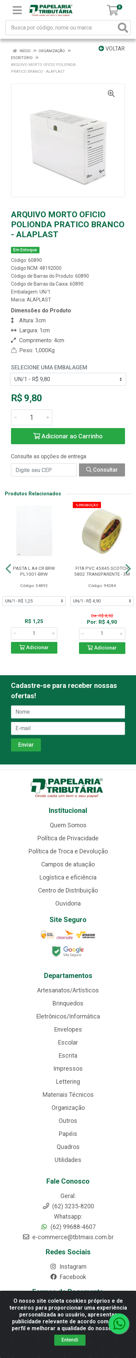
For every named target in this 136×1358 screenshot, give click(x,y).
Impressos (68, 1068)
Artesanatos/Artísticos (68, 990)
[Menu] (17, 10)
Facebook (68, 1277)
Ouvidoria (68, 903)
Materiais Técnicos (68, 1094)
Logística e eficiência (68, 877)
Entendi (69, 1340)
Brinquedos (68, 1003)
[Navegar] (8, 569)
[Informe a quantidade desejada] (31, 417)
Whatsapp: (68, 1216)
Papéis (68, 1133)
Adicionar (34, 648)
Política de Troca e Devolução (68, 851)
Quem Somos (68, 825)
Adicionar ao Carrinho (68, 436)
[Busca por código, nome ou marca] (61, 28)
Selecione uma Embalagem (49, 367)
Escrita (68, 1055)
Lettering (68, 1081)
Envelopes (68, 1029)
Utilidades (68, 1159)
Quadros (68, 1146)
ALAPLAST (39, 299)
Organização (68, 1107)
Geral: (68, 1196)
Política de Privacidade (68, 838)
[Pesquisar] (123, 28)
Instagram (68, 1266)
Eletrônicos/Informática (68, 1016)
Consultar (102, 470)
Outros (68, 1120)
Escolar (68, 1042)
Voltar (112, 48)
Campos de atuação (68, 864)
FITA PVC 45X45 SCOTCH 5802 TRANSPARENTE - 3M (102, 571)
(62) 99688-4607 (68, 1226)
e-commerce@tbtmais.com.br (68, 1237)
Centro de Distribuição (68, 890)
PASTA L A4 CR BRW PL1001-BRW (34, 571)
